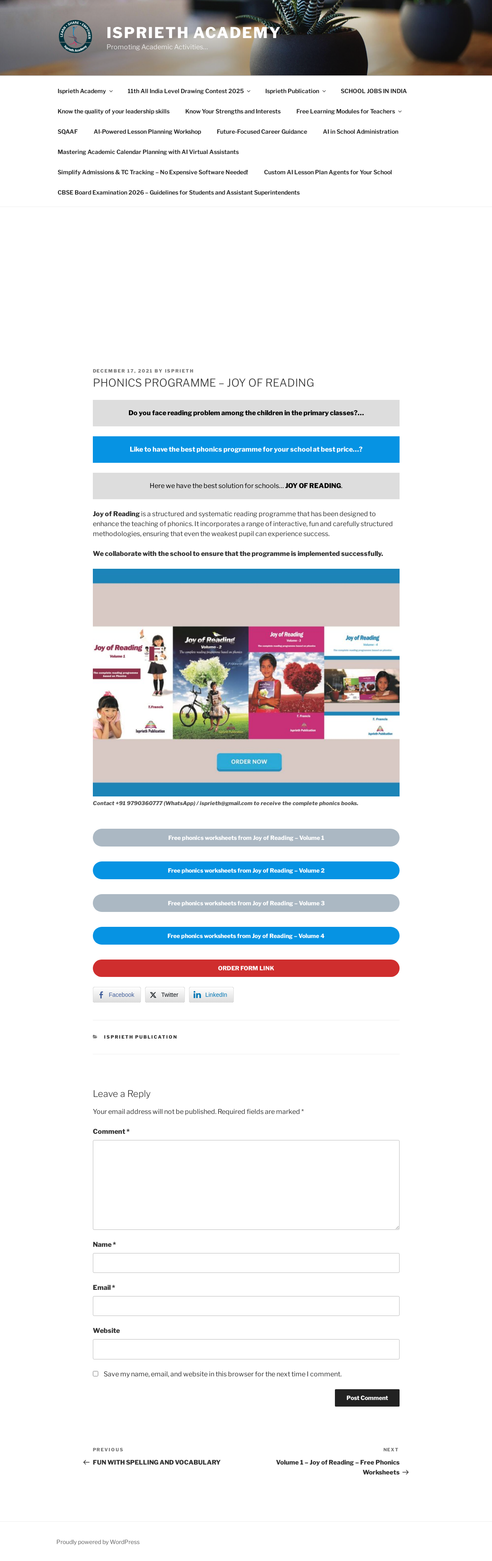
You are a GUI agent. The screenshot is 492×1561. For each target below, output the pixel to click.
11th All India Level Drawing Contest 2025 (190, 90)
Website (106, 1331)
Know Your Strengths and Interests (233, 111)
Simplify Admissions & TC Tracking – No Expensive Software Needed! (153, 172)
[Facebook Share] (117, 995)
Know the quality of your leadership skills (114, 111)
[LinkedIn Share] (211, 995)
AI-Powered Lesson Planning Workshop (147, 131)
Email (104, 1288)
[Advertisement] (246, 269)
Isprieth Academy (194, 33)
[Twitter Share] (165, 995)
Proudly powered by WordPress (98, 1541)
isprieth (179, 371)
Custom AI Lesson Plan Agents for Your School (328, 172)
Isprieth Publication (296, 90)
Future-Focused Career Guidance (262, 131)
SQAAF (68, 131)
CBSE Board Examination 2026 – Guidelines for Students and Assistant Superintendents (179, 192)
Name (104, 1244)
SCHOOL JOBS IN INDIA (374, 90)
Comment (111, 1131)
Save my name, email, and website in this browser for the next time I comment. (223, 1374)
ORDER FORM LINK (246, 968)
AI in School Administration (360, 131)
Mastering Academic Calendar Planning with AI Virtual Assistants (148, 151)
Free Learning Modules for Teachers (349, 111)
